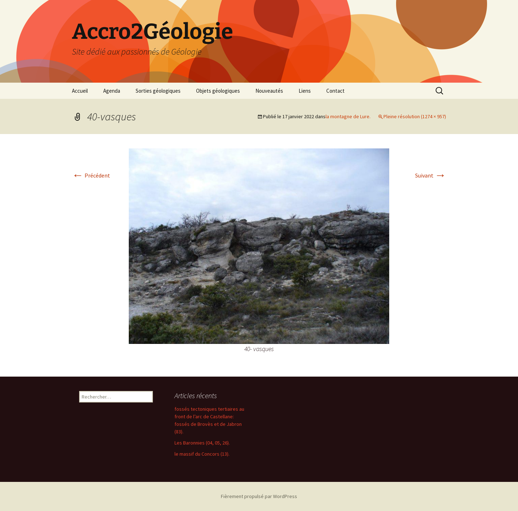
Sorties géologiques (158, 90)
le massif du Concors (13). (202, 454)
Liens (305, 90)
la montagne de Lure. (348, 116)
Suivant (430, 175)
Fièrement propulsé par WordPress (259, 496)
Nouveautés (269, 90)
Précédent (91, 175)
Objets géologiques (218, 90)
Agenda (111, 90)
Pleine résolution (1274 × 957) (414, 116)
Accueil (80, 90)
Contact (335, 90)
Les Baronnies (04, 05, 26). (202, 442)
